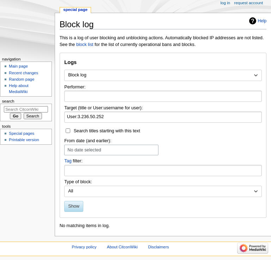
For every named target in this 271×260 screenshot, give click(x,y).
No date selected (84, 150)
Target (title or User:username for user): (103, 107)
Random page (21, 79)
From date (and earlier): (87, 140)
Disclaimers (158, 247)
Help (262, 20)
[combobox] (162, 75)
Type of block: (78, 181)
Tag (67, 160)
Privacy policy (84, 247)
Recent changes (23, 73)
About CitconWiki (122, 247)
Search (8, 101)
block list (85, 44)
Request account (248, 3)
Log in (225, 3)
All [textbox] (70, 191)
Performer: (74, 87)
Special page (75, 9)
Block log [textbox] (77, 75)
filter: (73, 160)
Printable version (24, 140)
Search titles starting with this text (107, 130)
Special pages (21, 133)
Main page (18, 66)
